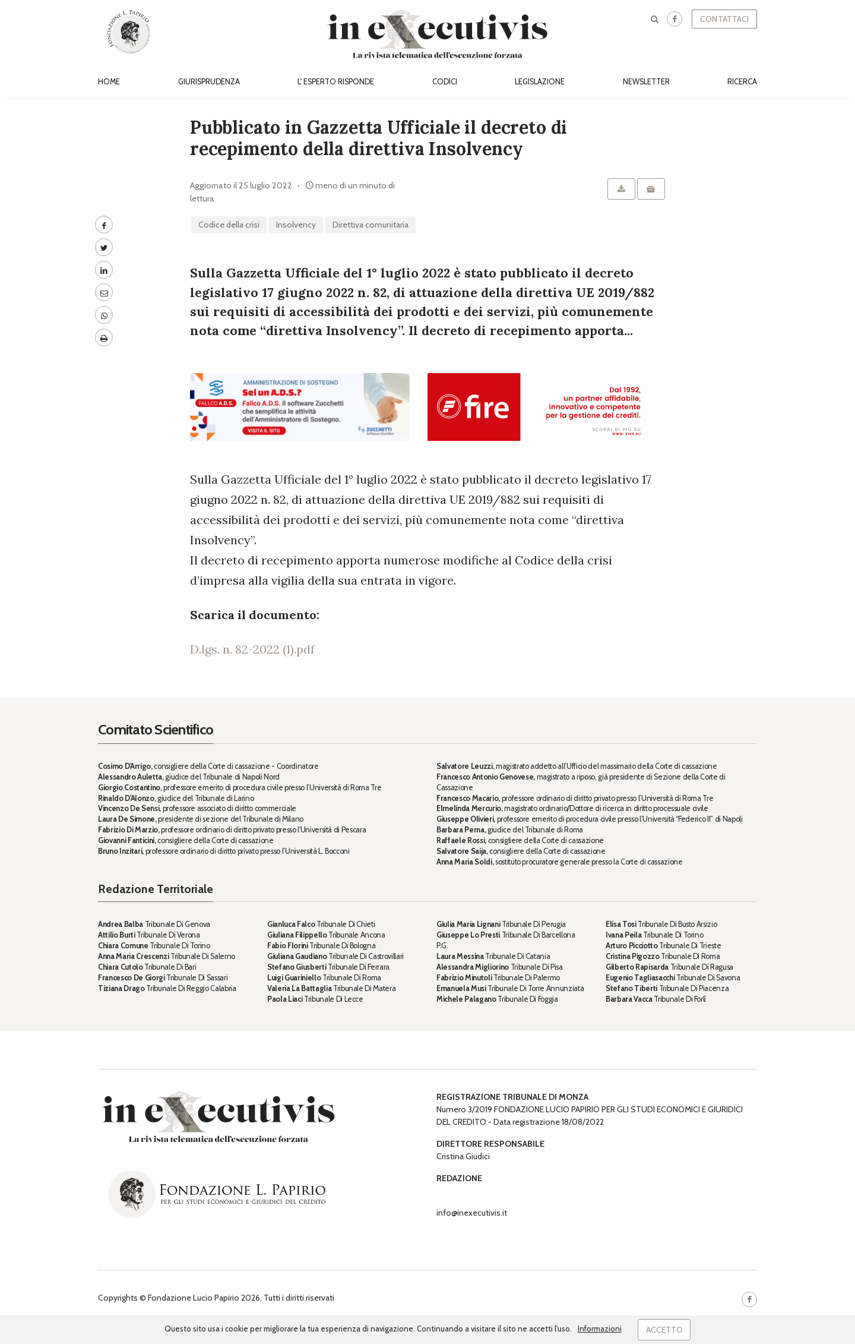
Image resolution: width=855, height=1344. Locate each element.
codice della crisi (228, 224)
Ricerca (742, 81)
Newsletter (646, 81)
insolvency (296, 224)
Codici (444, 81)
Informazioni (600, 1328)
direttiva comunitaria (370, 224)
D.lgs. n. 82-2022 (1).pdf (252, 649)
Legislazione (540, 81)
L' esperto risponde (335, 81)
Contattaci (724, 19)
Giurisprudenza (209, 81)
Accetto (664, 1329)
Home (109, 81)
